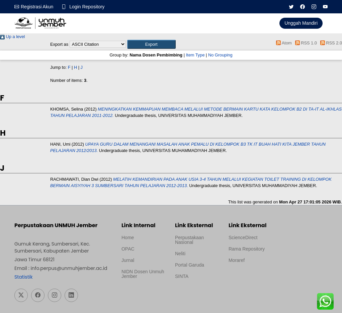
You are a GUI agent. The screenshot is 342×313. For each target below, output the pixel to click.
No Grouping (220, 54)
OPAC (128, 249)
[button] (151, 44)
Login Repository (86, 6)
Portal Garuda (189, 265)
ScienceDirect (243, 237)
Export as (59, 44)
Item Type (195, 54)
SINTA (181, 276)
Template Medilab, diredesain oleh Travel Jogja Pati (194, 292)
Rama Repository (247, 249)
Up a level (12, 36)
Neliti (180, 253)
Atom (283, 42)
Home (127, 237)
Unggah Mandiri (301, 23)
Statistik (23, 277)
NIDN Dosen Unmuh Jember (142, 274)
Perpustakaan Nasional (189, 240)
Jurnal (127, 260)
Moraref (237, 260)
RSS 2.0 (330, 42)
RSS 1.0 (305, 42)
